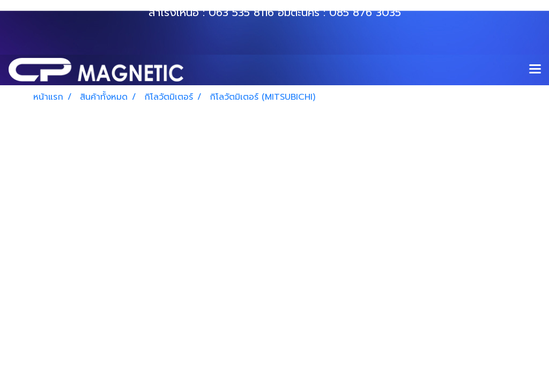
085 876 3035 (365, 12)
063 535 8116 (241, 12)
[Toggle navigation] (535, 69)
